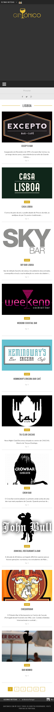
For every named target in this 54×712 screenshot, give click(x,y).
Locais (27, 202)
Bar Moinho (27, 669)
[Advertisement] (27, 49)
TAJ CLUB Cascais (27, 434)
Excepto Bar (27, 145)
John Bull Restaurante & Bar (27, 550)
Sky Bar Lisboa (27, 264)
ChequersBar (27, 609)
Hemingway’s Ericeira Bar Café (27, 378)
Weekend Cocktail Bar (27, 323)
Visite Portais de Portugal (35, 707)
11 (36, 689)
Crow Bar (27, 492)
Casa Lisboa (27, 206)
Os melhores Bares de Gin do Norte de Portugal (29, 699)
